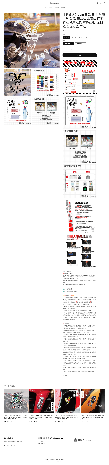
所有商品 (49, 7)
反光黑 (74, 37)
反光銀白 (66, 37)
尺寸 (64, 41)
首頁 (44, 7)
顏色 (64, 34)
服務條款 (50, 462)
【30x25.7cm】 (68, 43)
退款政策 (59, 462)
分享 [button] (65, 375)
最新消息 (57, 7)
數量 (64, 47)
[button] (97, 3)
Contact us (41, 443)
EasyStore (61, 459)
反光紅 (81, 37)
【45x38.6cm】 (80, 43)
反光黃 (88, 37)
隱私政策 (54, 462)
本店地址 (63, 7)
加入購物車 (80, 55)
